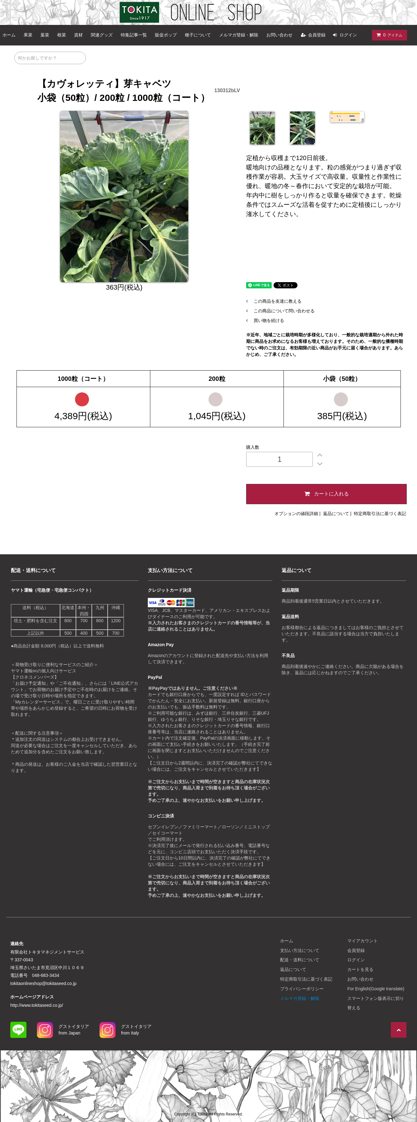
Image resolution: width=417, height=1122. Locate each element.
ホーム (286, 940)
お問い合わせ (279, 34)
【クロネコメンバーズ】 (35, 677)
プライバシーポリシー (302, 988)
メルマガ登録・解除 (238, 34)
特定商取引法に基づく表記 (380, 513)
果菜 (28, 34)
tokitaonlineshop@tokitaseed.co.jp (44, 983)
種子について (198, 34)
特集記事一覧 (134, 34)
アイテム (388, 34)
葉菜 (44, 34)
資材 (78, 34)
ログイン (348, 34)
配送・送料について (299, 959)
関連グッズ (102, 34)
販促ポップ (166, 34)
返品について (336, 513)
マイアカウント (362, 940)
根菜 (61, 34)
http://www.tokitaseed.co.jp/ (37, 1005)
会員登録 (317, 34)
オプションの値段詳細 (296, 513)
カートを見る (360, 969)
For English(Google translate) (375, 988)
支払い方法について (299, 950)
